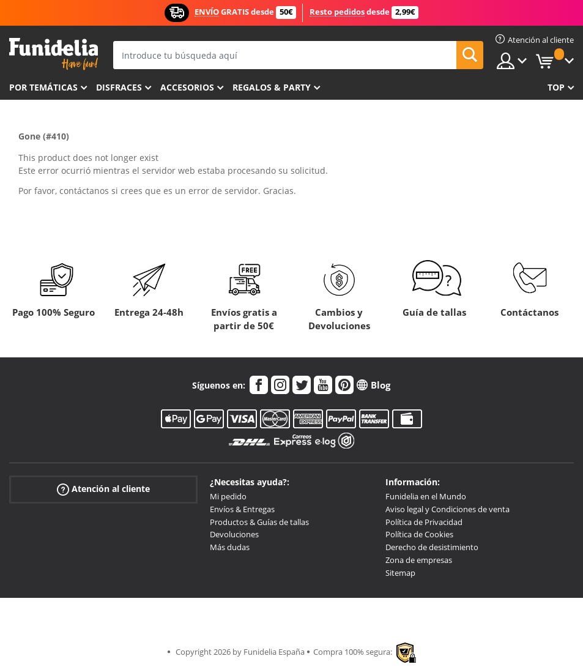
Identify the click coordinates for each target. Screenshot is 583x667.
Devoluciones (234, 534)
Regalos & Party (271, 87)
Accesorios (187, 87)
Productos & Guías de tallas (259, 521)
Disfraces (119, 87)
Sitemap (400, 572)
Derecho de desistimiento (431, 547)
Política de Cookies (419, 534)
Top (556, 87)
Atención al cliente (103, 489)
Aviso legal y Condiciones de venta (447, 509)
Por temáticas (43, 87)
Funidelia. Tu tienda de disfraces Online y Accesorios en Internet (53, 54)
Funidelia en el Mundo (425, 496)
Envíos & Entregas (242, 509)
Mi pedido (228, 496)
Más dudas (230, 547)
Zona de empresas (418, 559)
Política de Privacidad (423, 521)
